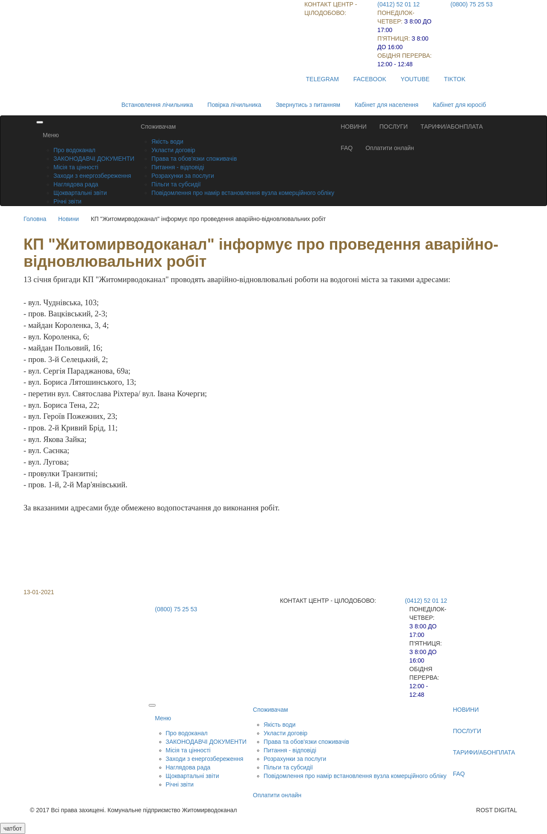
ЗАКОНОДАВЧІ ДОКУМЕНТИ (93, 158)
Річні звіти (67, 201)
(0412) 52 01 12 (398, 4)
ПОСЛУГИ (393, 126)
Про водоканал (74, 150)
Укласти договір (173, 150)
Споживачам (158, 126)
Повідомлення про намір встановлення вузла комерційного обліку (242, 192)
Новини (68, 218)
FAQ (347, 147)
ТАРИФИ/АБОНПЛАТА (452, 126)
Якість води (167, 141)
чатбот (12, 828)
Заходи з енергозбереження (92, 175)
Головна (35, 218)
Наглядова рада (75, 184)
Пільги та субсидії (175, 184)
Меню (51, 135)
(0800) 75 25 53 (471, 4)
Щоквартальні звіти (80, 192)
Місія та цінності (75, 167)
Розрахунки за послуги (182, 175)
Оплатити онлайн (389, 147)
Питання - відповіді (177, 167)
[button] (273, 535)
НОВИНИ (354, 126)
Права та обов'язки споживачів (194, 158)
